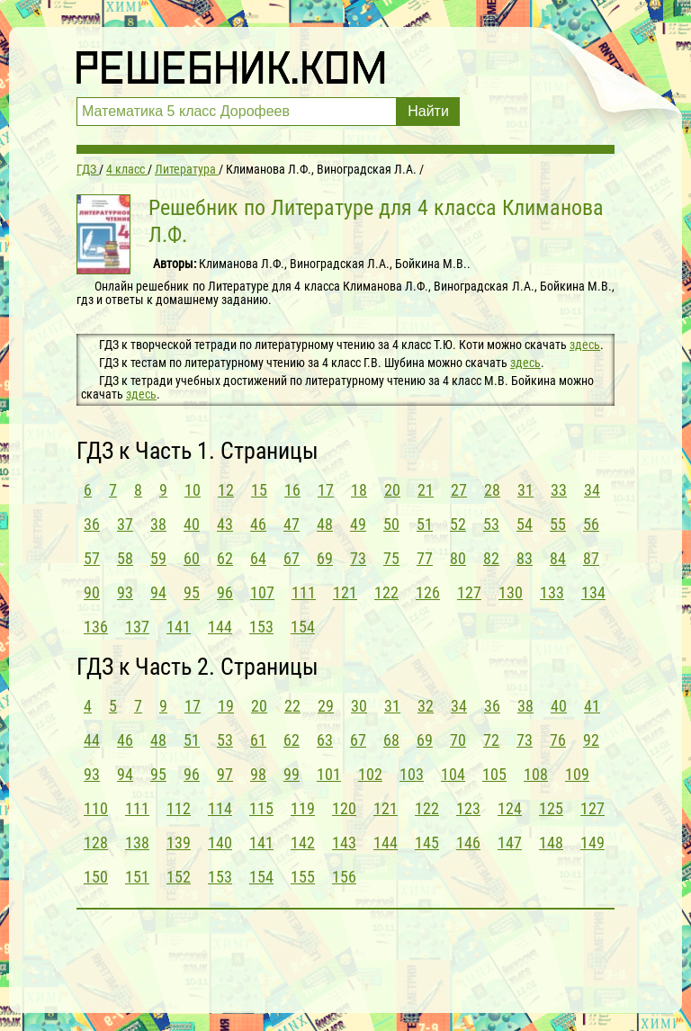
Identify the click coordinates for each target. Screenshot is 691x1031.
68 (391, 740)
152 (178, 876)
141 (178, 626)
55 (558, 524)
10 (192, 489)
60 (192, 558)
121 (345, 592)
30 (359, 705)
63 (325, 740)
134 (593, 592)
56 (591, 524)
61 (258, 740)
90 (92, 592)
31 (525, 489)
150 (96, 876)
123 (468, 808)
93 (125, 592)
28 (492, 489)
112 (178, 808)
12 (226, 489)
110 (96, 808)
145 (427, 842)
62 (225, 558)
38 (158, 524)
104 (453, 774)
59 (158, 558)
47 (291, 524)
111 (304, 592)
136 (96, 626)
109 (577, 774)
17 (326, 489)
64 (258, 558)
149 (592, 842)
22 (292, 705)
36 (92, 524)
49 (358, 524)
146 (468, 842)
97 (225, 774)
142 (303, 842)
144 (220, 626)
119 (303, 808)
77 (425, 558)
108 (536, 774)
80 (458, 558)
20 (392, 489)
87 (591, 558)
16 (292, 489)
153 (261, 626)
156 (344, 876)
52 (458, 524)
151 (137, 876)
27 (459, 489)
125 (551, 808)
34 (592, 489)
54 (524, 524)
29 (326, 705)
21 (425, 489)
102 (370, 774)
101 (329, 774)
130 (510, 592)
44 (92, 740)
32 (425, 705)
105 (494, 774)
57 (92, 558)
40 (192, 524)
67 (291, 558)
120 (344, 808)
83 (524, 558)
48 (325, 524)
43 (225, 524)
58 (125, 558)
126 (428, 592)
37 (125, 524)
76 (558, 740)
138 (137, 842)
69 (325, 558)
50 (391, 524)
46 (258, 524)
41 (592, 705)
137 (137, 626)
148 (551, 842)
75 (391, 558)
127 (469, 592)
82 (491, 558)
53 (491, 524)
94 (158, 592)
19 (226, 705)
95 (192, 592)
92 (591, 740)
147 (510, 842)
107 (262, 592)
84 (558, 558)
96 (225, 592)
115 (261, 808)
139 (178, 842)
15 (259, 489)
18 (359, 489)
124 (510, 808)
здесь (585, 344)
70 (458, 740)
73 (358, 558)
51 (425, 524)
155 (303, 876)
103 (411, 774)
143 (344, 842)
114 (220, 808)
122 (386, 592)
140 (220, 842)
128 (96, 842)
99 (291, 774)
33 (559, 489)
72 (491, 740)
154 (303, 626)
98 (258, 774)
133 (552, 592)
